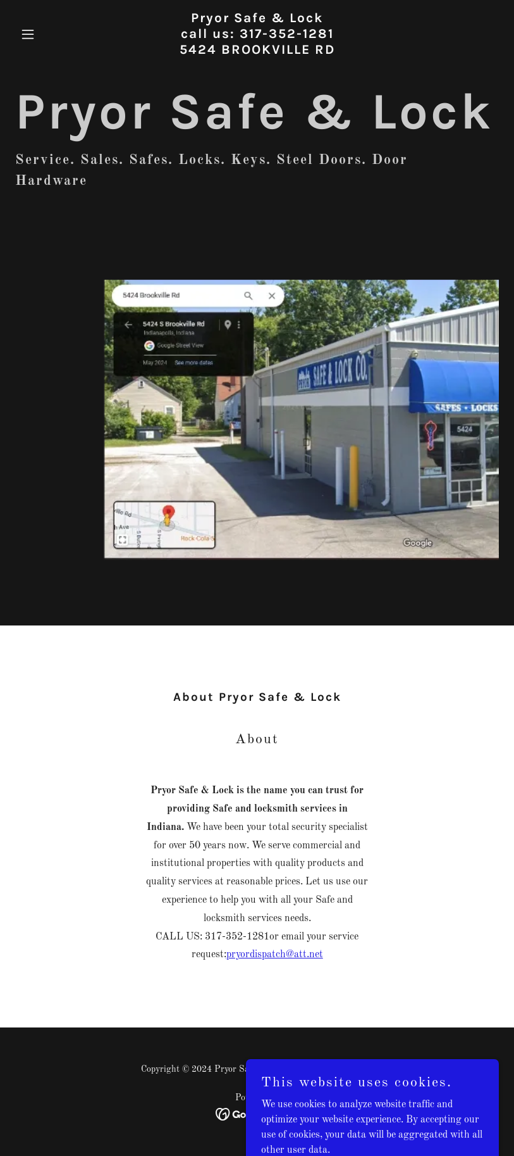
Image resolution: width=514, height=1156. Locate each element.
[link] (257, 51)
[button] (51, 34)
